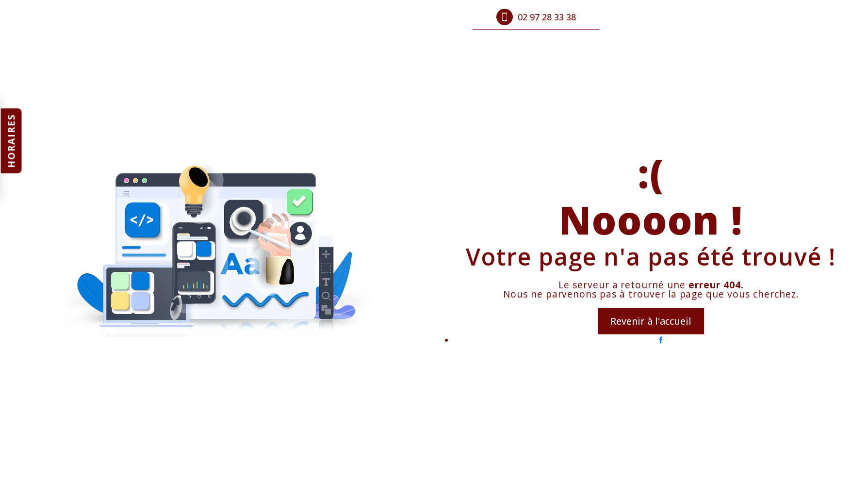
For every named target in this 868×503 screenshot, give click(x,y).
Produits (335, 17)
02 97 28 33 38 (536, 17)
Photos (382, 17)
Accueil (290, 17)
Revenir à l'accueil (650, 321)
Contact (427, 17)
